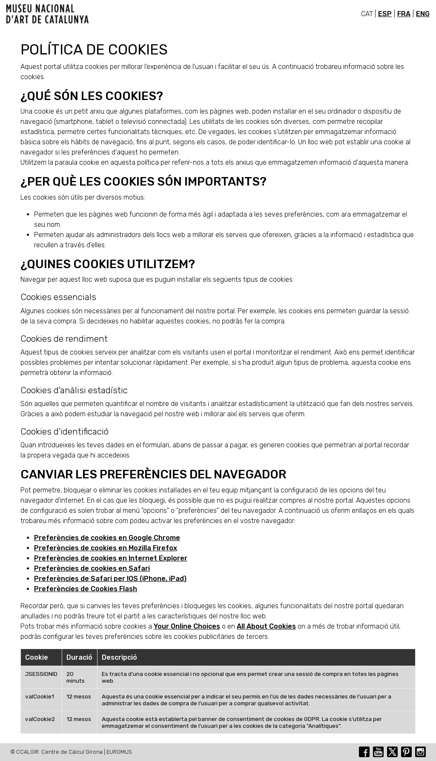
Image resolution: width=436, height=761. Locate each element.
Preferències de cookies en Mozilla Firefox (105, 548)
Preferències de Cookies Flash (85, 589)
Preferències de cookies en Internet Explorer (110, 558)
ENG (423, 14)
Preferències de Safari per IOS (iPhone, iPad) (110, 579)
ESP (385, 14)
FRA (403, 14)
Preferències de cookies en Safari (92, 568)
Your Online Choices (187, 626)
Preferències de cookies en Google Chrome (107, 538)
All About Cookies (266, 626)
